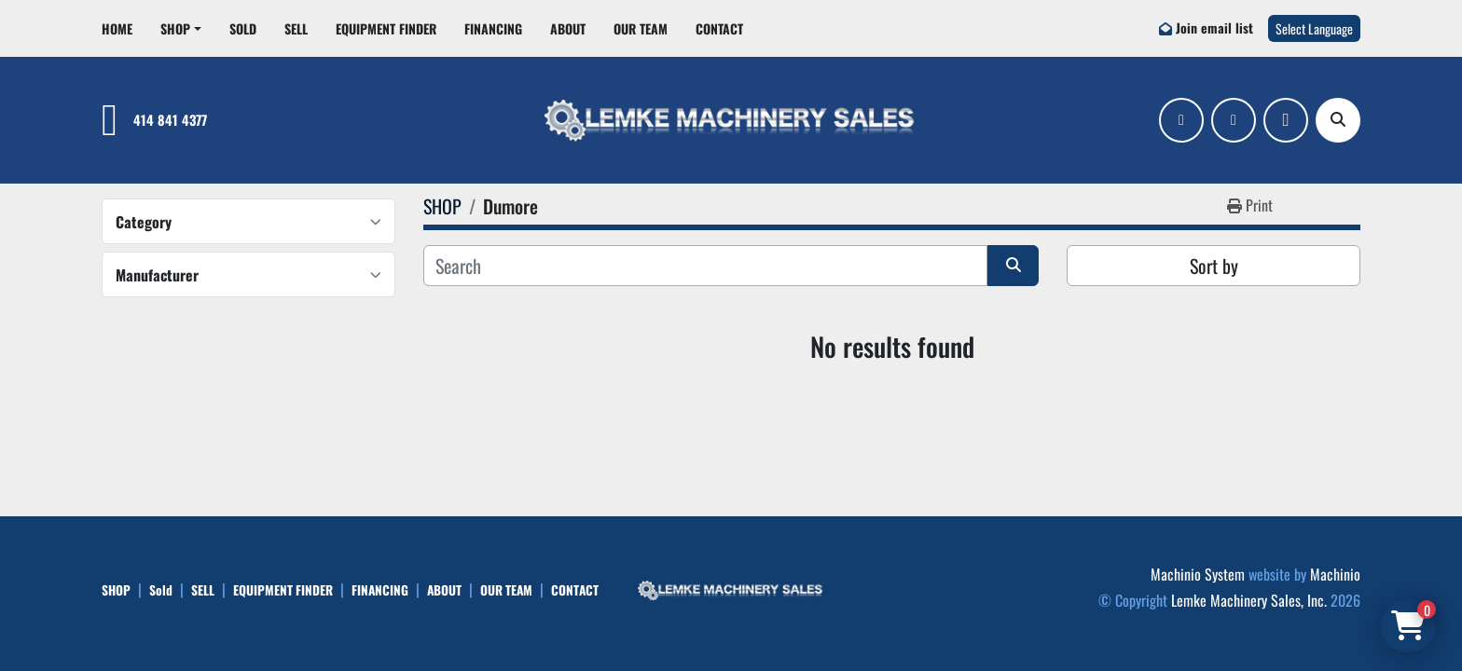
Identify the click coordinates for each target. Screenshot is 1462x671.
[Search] (1338, 120)
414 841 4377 (170, 120)
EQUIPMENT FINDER (386, 28)
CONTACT (719, 28)
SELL (296, 28)
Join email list (1214, 27)
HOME (117, 28)
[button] (180, 28)
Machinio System (1198, 574)
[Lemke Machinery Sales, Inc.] (731, 588)
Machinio (1335, 574)
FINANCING (493, 28)
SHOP (175, 28)
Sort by (1214, 266)
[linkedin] (1233, 120)
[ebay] (1285, 120)
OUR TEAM (641, 28)
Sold (242, 28)
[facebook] (1181, 120)
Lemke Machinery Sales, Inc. (1249, 600)
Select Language (1314, 28)
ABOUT (568, 28)
